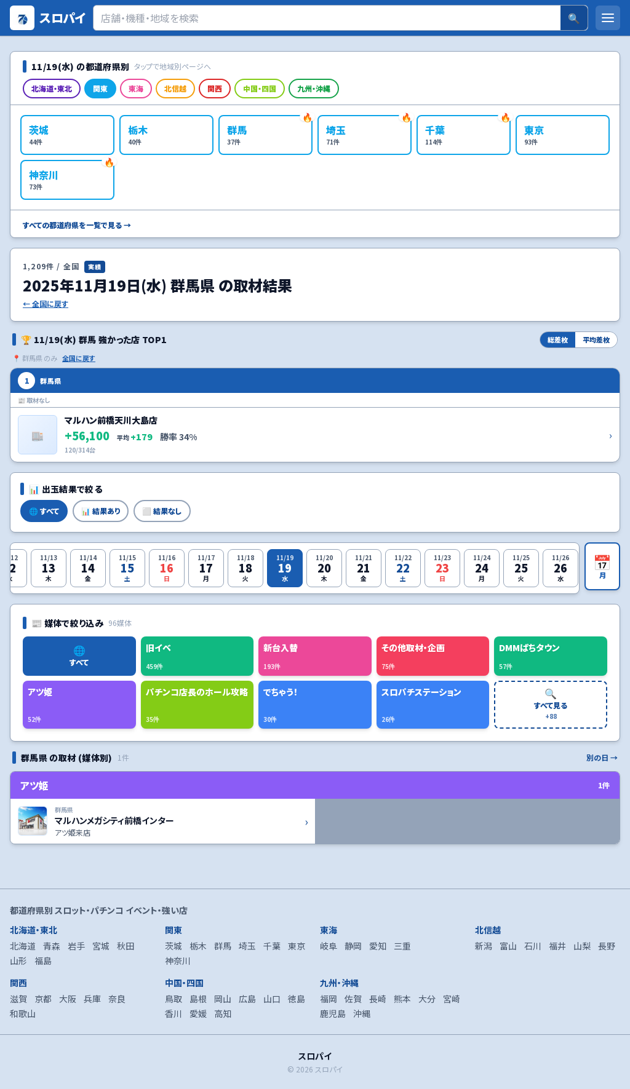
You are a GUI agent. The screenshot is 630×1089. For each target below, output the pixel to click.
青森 (51, 946)
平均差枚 (596, 339)
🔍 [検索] (574, 17)
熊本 (402, 998)
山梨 (582, 946)
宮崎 (451, 998)
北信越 (175, 88)
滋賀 (18, 998)
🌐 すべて (44, 510)
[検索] (327, 18)
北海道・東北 (51, 88)
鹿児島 (333, 1013)
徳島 (296, 998)
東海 (136, 88)
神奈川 (178, 960)
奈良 (117, 998)
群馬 (222, 946)
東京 (296, 946)
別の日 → (602, 757)
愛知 (377, 946)
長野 (606, 946)
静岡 (353, 946)
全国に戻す (78, 358)
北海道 (23, 946)
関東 (100, 88)
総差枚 (558, 339)
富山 (508, 946)
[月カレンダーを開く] (602, 566)
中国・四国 (259, 88)
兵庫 (92, 998)
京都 (43, 998)
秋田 (125, 946)
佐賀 (353, 998)
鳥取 (173, 998)
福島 (43, 960)
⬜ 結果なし (162, 510)
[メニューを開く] (608, 18)
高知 (222, 1013)
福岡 (328, 998)
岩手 (76, 946)
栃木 (198, 946)
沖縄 (361, 1013)
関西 (214, 88)
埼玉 (247, 946)
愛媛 (198, 1013)
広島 (247, 998)
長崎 (377, 998)
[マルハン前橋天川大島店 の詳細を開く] (315, 415)
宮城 (101, 946)
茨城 (173, 946)
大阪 (67, 998)
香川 (173, 1013)
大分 (427, 998)
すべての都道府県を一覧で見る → (77, 225)
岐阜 (328, 946)
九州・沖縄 (313, 88)
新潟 (483, 946)
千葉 (272, 946)
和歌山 (23, 1013)
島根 (198, 998)
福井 (557, 946)
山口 (272, 998)
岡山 (222, 998)
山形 (18, 960)
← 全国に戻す (45, 304)
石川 (532, 946)
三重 (402, 946)
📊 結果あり (100, 510)
